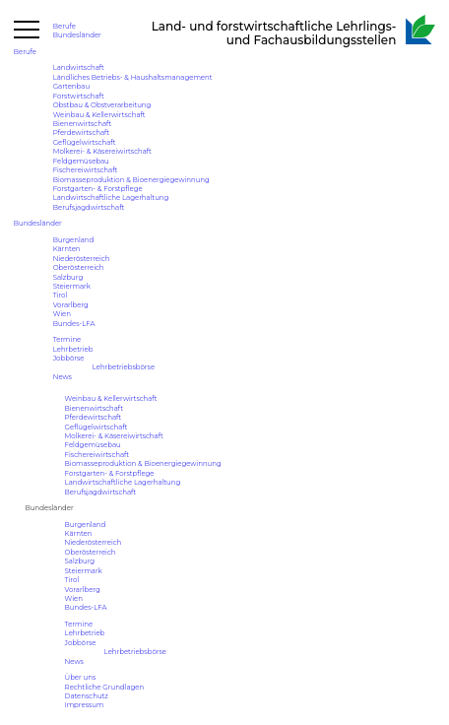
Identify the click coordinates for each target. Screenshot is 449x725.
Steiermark (72, 286)
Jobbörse (69, 358)
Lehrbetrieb (73, 349)
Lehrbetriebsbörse (124, 366)
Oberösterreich (78, 267)
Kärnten (67, 248)
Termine (67, 339)
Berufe (64, 26)
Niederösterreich (81, 258)
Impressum (84, 704)
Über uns (80, 677)
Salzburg (68, 277)
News (62, 376)
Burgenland (74, 239)
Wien (62, 313)
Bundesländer (77, 35)
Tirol (60, 295)
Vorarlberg (71, 304)
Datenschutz (86, 696)
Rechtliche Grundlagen (105, 687)
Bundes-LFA (74, 323)
